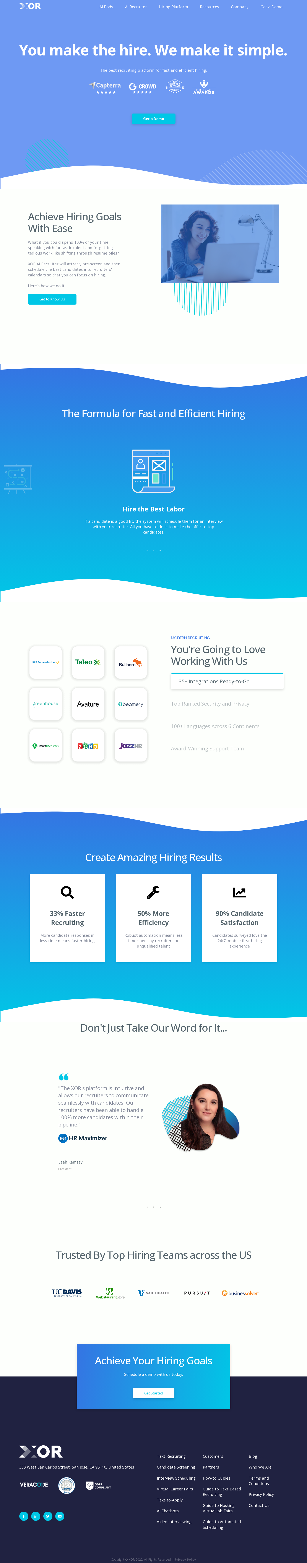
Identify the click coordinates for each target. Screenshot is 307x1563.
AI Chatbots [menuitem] (168, 1510)
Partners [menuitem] (211, 1467)
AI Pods (106, 6)
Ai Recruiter (136, 6)
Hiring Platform (173, 6)
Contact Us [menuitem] (259, 1505)
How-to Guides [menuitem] (216, 1478)
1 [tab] (147, 550)
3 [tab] (160, 550)
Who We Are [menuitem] (260, 1467)
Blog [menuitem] (253, 1456)
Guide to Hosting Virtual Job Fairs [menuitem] (219, 1508)
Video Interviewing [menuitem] (174, 1521)
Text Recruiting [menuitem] (171, 1456)
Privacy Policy (185, 1559)
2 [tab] (153, 550)
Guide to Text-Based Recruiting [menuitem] (222, 1491)
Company (240, 6)
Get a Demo (271, 6)
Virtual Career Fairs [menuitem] (175, 1489)
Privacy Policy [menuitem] (261, 1494)
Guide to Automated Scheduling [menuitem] (222, 1524)
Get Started (153, 1393)
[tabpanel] (153, 497)
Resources (209, 6)
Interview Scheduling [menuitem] (176, 1478)
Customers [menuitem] (213, 1456)
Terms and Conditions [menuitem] (259, 1480)
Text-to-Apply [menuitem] (170, 1500)
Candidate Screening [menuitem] (176, 1467)
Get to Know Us (52, 299)
